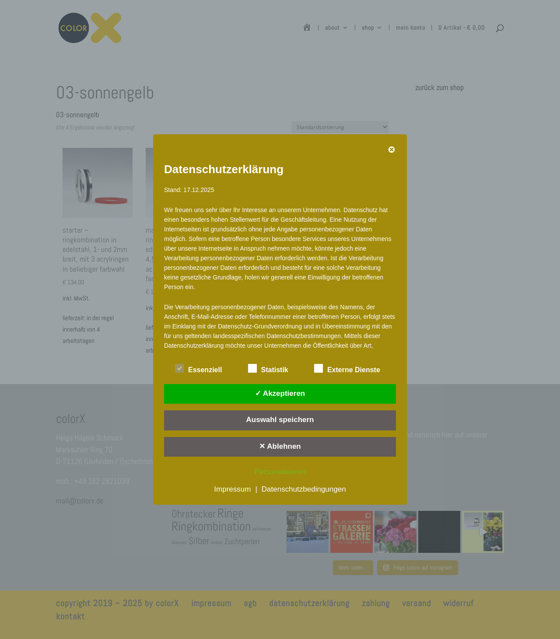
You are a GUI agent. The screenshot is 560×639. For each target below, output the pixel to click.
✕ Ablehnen (280, 446)
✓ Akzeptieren (280, 393)
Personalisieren (279, 472)
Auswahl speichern (280, 420)
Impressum (232, 489)
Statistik (268, 369)
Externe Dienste (347, 369)
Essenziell (198, 369)
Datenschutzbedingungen (304, 489)
